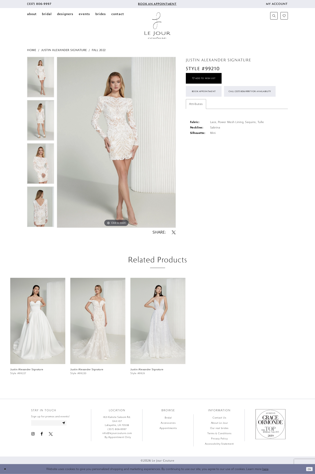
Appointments (168, 428)
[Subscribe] (72, 423)
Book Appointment (208, 97)
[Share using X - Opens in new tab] (174, 232)
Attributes (196, 127)
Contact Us (219, 417)
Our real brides (219, 428)
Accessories (168, 423)
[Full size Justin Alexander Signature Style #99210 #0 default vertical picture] (116, 142)
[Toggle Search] (274, 15)
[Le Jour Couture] (157, 25)
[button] (277, 4)
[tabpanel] (40, 78)
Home (31, 50)
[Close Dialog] (5, 469)
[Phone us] (39, 4)
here (265, 469)
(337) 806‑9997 (117, 429)
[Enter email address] (53, 423)
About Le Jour (219, 423)
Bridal (168, 417)
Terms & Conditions (219, 433)
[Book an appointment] (157, 4)
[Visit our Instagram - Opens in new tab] (33, 435)
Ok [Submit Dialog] (309, 469)
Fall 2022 (99, 50)
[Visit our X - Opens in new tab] (51, 435)
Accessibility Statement (219, 443)
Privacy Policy (219, 438)
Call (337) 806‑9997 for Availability (219, 113)
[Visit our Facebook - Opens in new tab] (41, 435)
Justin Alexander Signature (64, 50)
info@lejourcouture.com (117, 433)
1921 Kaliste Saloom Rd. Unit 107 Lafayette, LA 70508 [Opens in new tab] (117, 421)
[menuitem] (39, 4)
